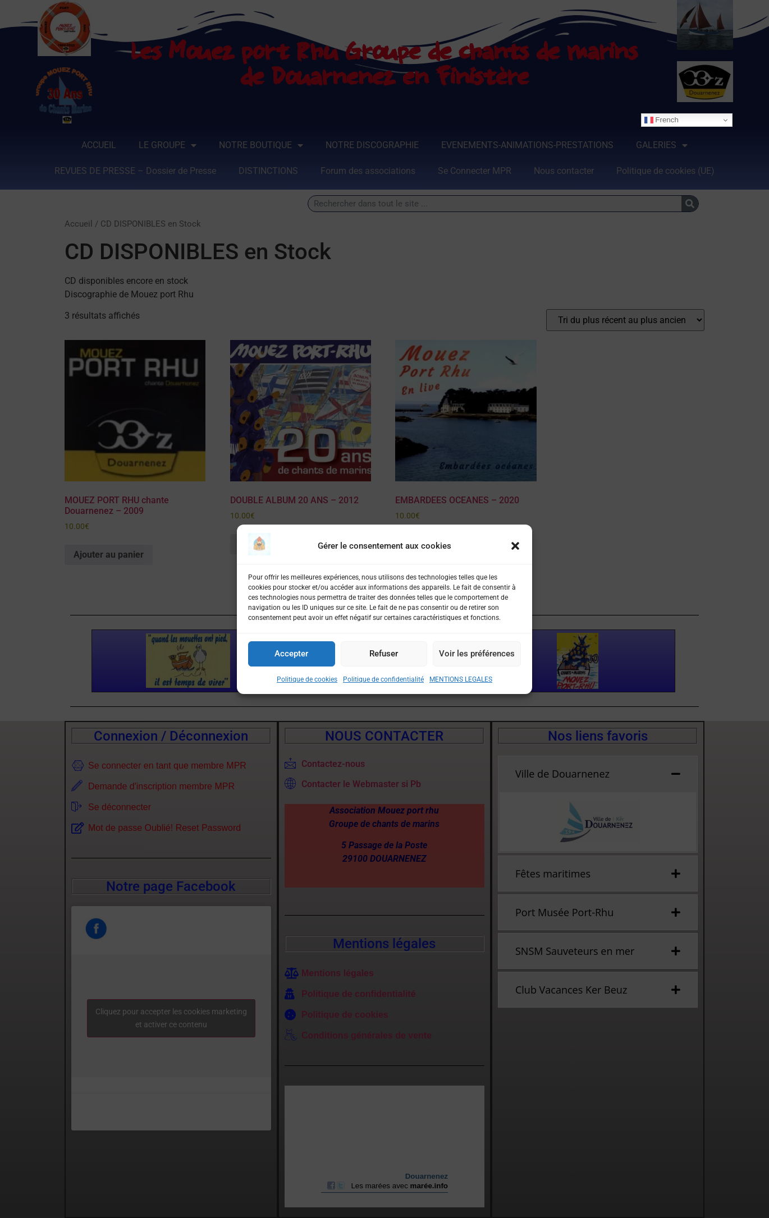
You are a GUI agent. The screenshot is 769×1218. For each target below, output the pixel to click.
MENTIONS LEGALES (460, 679)
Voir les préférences (477, 654)
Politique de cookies (307, 679)
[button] (515, 545)
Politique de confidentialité (383, 679)
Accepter (291, 654)
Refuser (383, 654)
